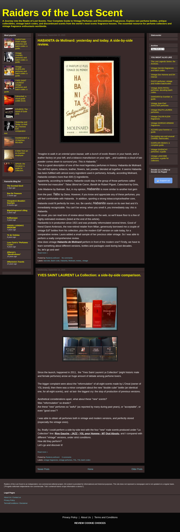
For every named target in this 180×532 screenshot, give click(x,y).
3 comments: (67, 457)
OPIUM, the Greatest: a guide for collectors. (20, 167)
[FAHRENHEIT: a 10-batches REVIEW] (9, 146)
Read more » (43, 253)
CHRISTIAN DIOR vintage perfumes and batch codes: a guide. (21, 43)
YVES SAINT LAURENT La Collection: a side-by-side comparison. (89, 275)
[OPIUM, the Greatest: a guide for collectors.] (9, 172)
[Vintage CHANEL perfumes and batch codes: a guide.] (9, 61)
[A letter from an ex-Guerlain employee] (9, 159)
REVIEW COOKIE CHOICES (90, 523)
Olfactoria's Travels (15, 262)
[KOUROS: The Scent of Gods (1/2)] (9, 117)
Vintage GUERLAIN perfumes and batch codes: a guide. (21, 71)
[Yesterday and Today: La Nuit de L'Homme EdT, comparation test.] (9, 130)
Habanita (64, 261)
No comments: (67, 258)
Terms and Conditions (106, 517)
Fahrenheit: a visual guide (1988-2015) (20, 98)
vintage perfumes (65, 460)
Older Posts (137, 469)
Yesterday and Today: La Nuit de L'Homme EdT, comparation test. (15, 127)
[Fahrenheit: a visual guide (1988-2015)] (9, 104)
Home (90, 469)
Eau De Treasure (14, 193)
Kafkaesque (12, 218)
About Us (86, 517)
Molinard (71, 261)
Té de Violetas (13, 235)
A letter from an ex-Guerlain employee (21, 153)
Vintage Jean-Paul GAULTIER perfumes (159, 104)
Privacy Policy (9, 500)
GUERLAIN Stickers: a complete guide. (160, 144)
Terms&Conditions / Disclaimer (16, 503)
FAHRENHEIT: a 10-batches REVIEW (22, 140)
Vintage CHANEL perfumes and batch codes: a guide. (21, 57)
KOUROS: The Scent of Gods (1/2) (21, 111)
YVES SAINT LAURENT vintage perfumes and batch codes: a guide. (15, 86)
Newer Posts (43, 469)
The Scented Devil (15, 186)
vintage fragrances (51, 460)
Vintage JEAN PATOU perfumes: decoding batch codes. (161, 90)
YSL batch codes (83, 460)
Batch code (55, 261)
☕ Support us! (163, 180)
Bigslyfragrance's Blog (17, 210)
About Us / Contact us (12, 497)
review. (78, 261)
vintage (85, 261)
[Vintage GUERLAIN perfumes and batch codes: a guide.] (9, 75)
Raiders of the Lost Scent (62, 12)
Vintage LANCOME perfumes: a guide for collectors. (160, 158)
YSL (74, 460)
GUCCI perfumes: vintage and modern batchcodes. (161, 82)
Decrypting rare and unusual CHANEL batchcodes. (162, 137)
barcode (47, 261)
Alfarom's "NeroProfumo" (14, 253)
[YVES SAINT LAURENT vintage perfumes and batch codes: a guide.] (9, 88)
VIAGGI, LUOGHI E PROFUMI (15, 226)
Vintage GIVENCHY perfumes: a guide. (159, 150)
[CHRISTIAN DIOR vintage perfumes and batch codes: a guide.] (9, 47)
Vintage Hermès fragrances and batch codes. (162, 69)
